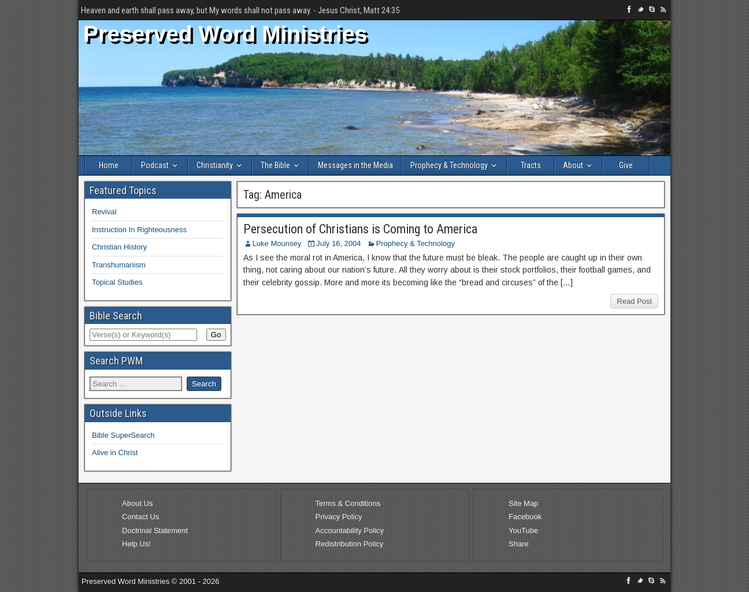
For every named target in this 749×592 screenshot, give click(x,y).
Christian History (119, 247)
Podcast (155, 165)
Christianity (214, 165)
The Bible (275, 165)
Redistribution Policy (350, 543)
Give (626, 165)
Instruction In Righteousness (139, 229)
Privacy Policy (339, 516)
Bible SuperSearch (123, 435)
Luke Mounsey (277, 243)
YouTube (523, 530)
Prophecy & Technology (449, 165)
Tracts (531, 165)
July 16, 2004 (338, 243)
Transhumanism (119, 264)
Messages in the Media (355, 165)
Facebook (525, 516)
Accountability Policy (350, 530)
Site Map (523, 503)
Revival (104, 211)
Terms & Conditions (348, 503)
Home (108, 165)
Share (519, 543)
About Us (137, 503)
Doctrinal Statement (155, 530)
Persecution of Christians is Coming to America (360, 229)
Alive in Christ (115, 452)
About (573, 165)
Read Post (634, 301)
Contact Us (140, 516)
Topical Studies (117, 282)
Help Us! (136, 543)
